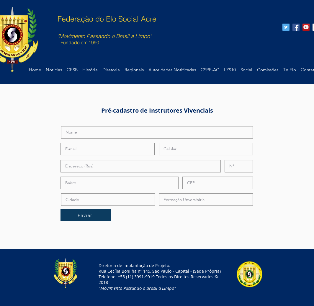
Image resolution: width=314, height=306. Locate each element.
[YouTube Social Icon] (306, 27)
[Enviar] (85, 215)
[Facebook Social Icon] (296, 27)
